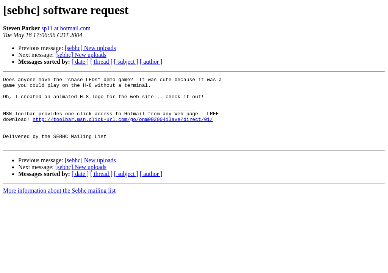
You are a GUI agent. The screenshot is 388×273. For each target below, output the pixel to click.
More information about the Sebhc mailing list (59, 204)
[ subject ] (126, 61)
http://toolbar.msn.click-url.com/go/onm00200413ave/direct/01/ (123, 128)
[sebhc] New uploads (90, 48)
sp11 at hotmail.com (66, 28)
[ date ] (80, 61)
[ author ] (151, 61)
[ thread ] (101, 61)
